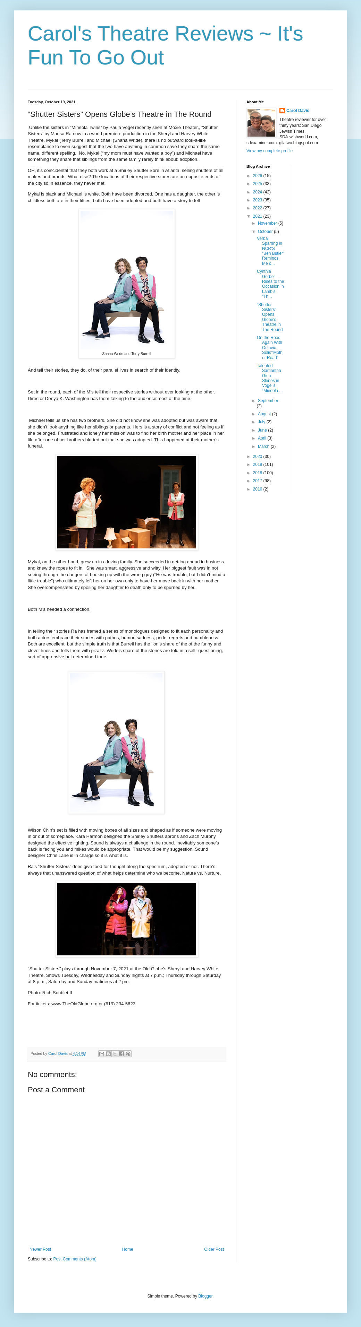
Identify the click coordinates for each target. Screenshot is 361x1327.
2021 (258, 216)
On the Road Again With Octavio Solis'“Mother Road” (270, 347)
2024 (258, 192)
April (262, 438)
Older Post (214, 1249)
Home (127, 1249)
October (266, 231)
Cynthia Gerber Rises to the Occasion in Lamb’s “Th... (270, 284)
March (264, 446)
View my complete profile (269, 150)
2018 (258, 472)
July (262, 421)
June (263, 430)
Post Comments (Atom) (74, 1259)
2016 (258, 489)
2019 (258, 464)
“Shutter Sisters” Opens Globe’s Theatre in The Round (270, 317)
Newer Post (40, 1249)
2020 (258, 456)
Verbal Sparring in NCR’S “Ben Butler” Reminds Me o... (270, 251)
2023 (258, 200)
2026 (258, 175)
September (268, 400)
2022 (258, 208)
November (268, 223)
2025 (258, 183)
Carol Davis (297, 110)
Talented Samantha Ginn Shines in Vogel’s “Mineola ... (270, 378)
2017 (258, 480)
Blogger (205, 1296)
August (265, 413)
